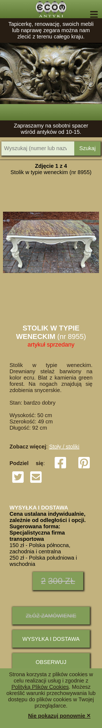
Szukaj (87, 148)
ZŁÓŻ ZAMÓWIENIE (51, 616)
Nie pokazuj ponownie (59, 715)
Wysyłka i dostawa (50, 639)
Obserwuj (51, 662)
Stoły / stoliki (64, 447)
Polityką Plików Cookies (40, 687)
